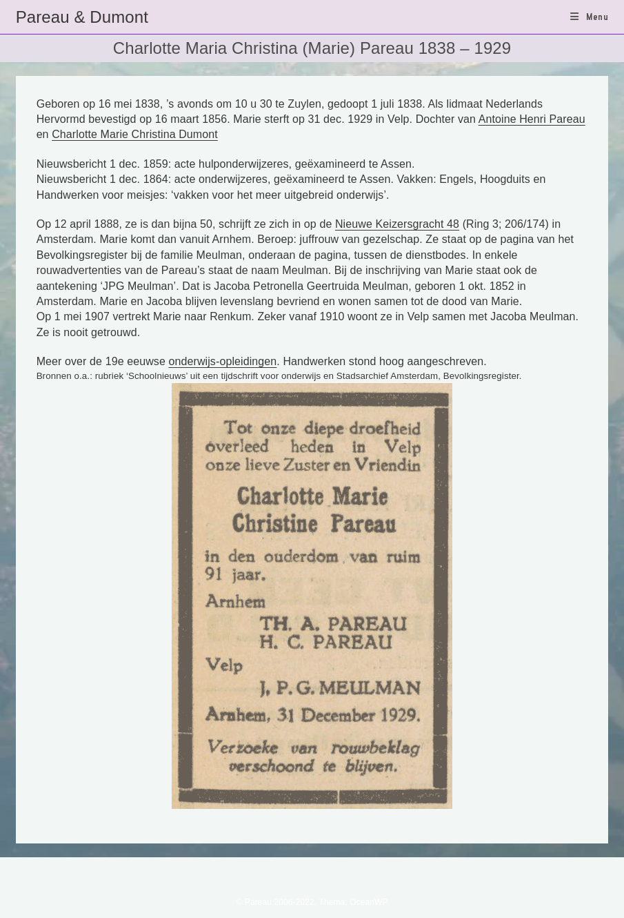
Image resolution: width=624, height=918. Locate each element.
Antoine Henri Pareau (532, 119)
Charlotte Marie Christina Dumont (135, 134)
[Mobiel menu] (589, 16)
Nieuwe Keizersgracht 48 (397, 224)
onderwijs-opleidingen (222, 361)
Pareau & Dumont (82, 17)
